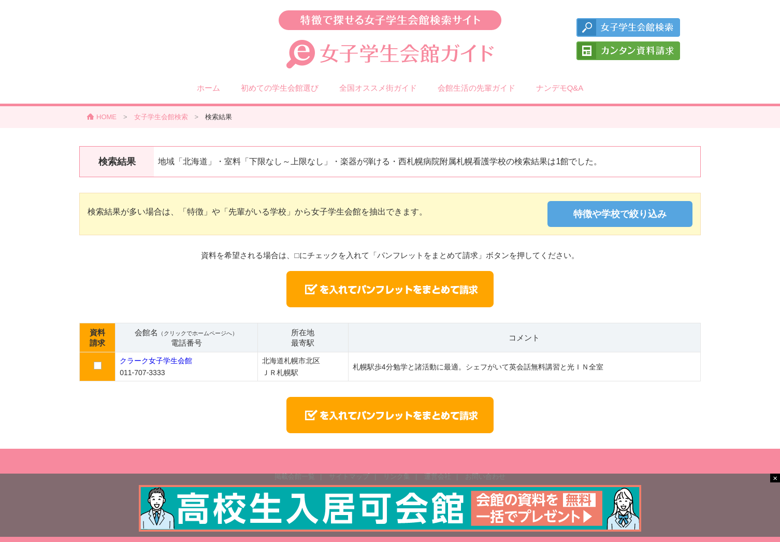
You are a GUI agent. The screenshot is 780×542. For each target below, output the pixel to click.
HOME (106, 117)
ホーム (208, 87)
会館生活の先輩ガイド (476, 87)
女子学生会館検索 (161, 117)
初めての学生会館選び (280, 87)
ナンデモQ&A (560, 87)
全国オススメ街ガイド (378, 87)
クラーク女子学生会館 (156, 360)
